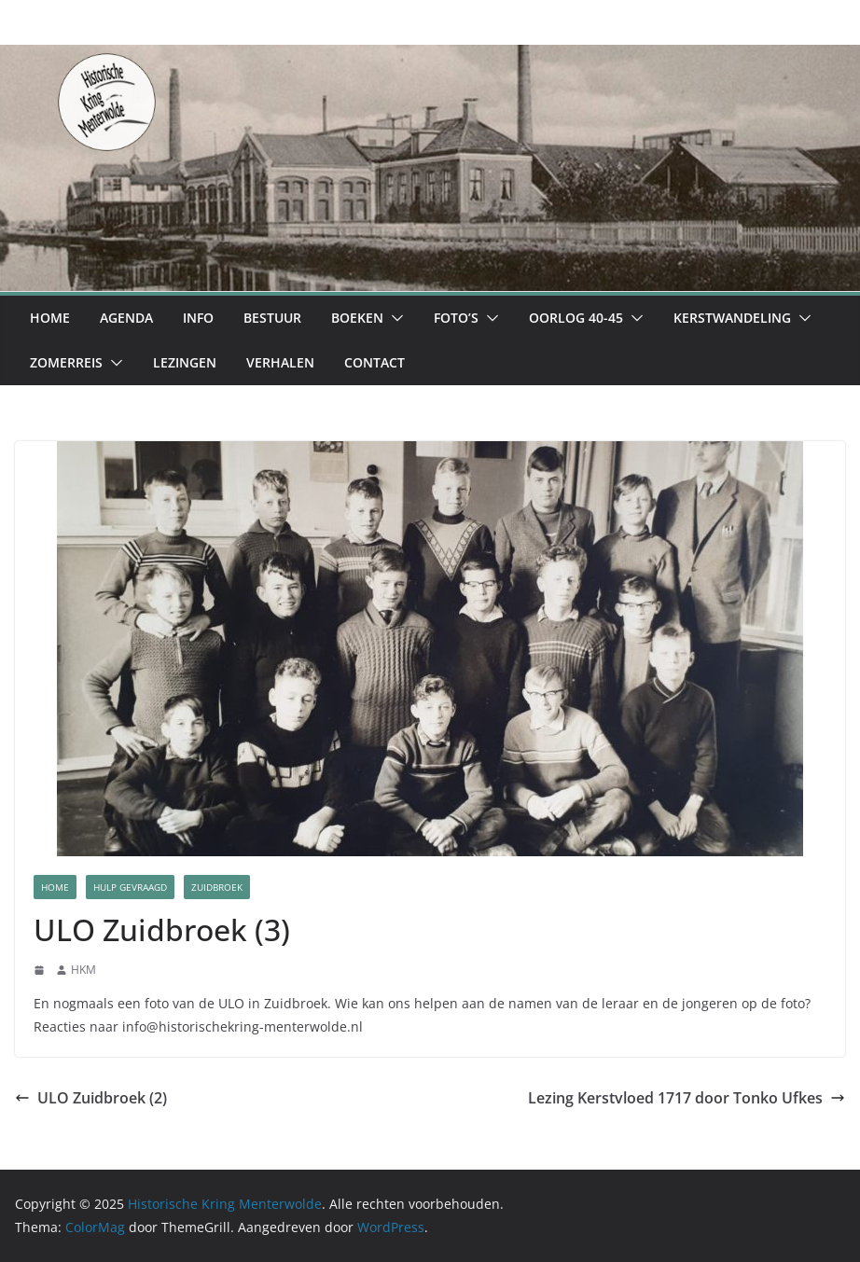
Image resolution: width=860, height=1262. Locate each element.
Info (198, 317)
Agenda (126, 317)
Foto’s (456, 317)
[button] (393, 318)
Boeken (357, 317)
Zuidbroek (217, 887)
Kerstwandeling (732, 317)
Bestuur (272, 317)
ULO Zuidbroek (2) (91, 1098)
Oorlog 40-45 (576, 317)
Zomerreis (66, 362)
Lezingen (184, 362)
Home (50, 317)
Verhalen (280, 362)
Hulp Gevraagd (130, 887)
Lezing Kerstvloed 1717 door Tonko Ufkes (686, 1098)
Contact (374, 362)
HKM (83, 970)
